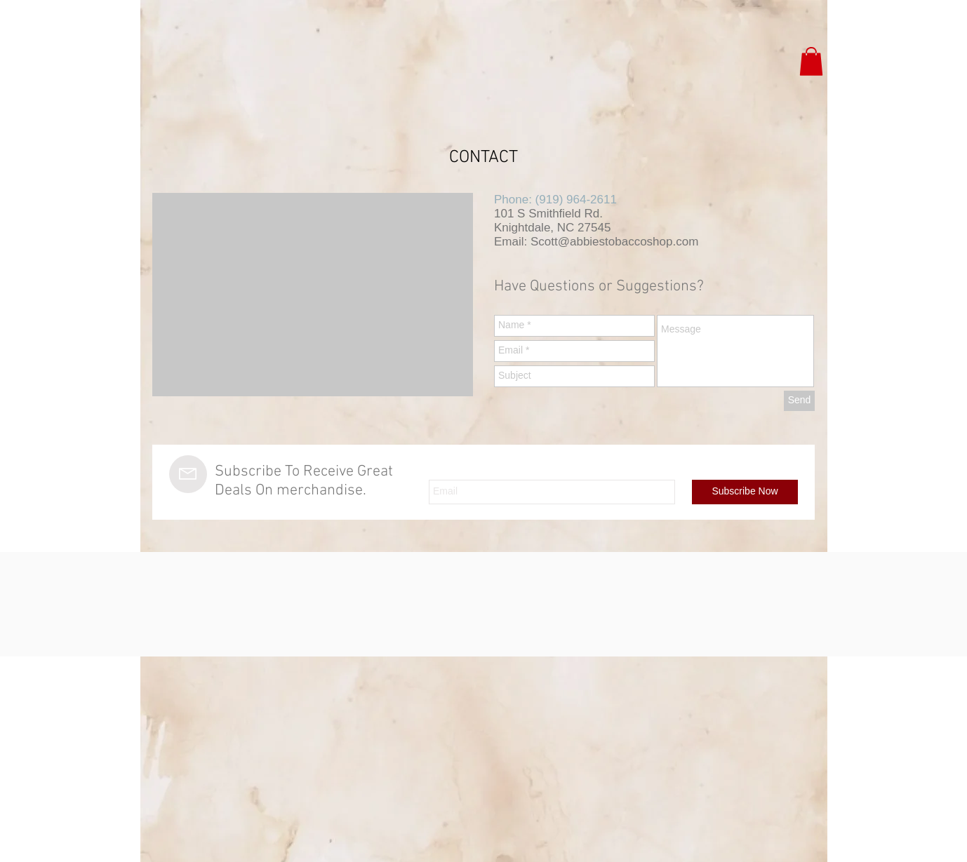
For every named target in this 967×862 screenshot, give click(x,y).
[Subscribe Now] (745, 492)
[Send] (799, 401)
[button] (811, 61)
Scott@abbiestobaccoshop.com (614, 241)
